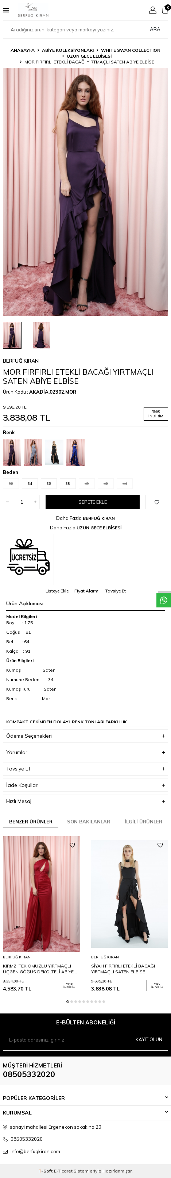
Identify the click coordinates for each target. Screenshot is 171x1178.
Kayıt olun (149, 1039)
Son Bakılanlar (88, 821)
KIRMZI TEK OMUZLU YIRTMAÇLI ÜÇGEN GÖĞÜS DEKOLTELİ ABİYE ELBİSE (38, 969)
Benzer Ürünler (31, 821)
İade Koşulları (85, 785)
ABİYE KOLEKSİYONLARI (68, 50)
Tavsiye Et (115, 591)
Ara (155, 29)
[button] (67, 1001)
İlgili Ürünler (143, 821)
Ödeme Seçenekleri (85, 736)
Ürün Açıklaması (85, 603)
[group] (85, 192)
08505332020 (29, 1074)
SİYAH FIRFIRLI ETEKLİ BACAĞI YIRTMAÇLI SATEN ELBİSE (123, 968)
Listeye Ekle (57, 591)
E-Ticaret (63, 1171)
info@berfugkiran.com (35, 1151)
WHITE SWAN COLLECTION (130, 50)
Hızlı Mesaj (85, 801)
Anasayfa (23, 50)
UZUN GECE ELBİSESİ (89, 56)
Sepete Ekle (92, 502)
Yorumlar (85, 752)
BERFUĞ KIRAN (21, 361)
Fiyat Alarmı (87, 591)
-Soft (46, 1171)
